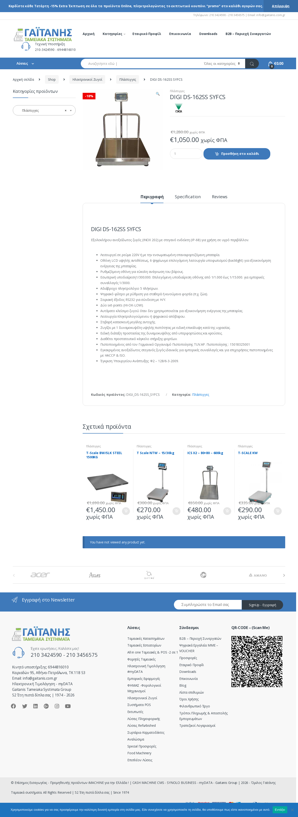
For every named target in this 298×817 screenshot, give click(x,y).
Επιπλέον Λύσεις (139, 760)
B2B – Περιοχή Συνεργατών (248, 33)
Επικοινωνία (180, 33)
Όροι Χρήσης (188, 699)
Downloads (208, 33)
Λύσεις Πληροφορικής (143, 718)
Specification (187, 197)
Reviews (219, 197)
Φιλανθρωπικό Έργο (194, 706)
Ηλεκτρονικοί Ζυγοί (87, 79)
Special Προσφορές (141, 746)
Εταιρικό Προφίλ (146, 33)
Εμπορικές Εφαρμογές (143, 678)
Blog (182, 685)
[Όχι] (292, 809)
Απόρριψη (280, 6)
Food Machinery (139, 753)
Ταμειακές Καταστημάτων (146, 638)
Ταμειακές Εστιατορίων (144, 645)
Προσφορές (188, 658)
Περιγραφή (152, 197)
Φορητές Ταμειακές (141, 659)
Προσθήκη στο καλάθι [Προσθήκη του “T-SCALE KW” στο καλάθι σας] (277, 511)
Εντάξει (280, 809)
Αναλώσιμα (135, 739)
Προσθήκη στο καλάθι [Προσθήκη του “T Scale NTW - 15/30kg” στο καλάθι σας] (176, 511)
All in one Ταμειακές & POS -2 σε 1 (152, 652)
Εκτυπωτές (135, 711)
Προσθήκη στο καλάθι (240, 153)
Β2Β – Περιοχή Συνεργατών (200, 638)
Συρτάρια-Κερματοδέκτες (145, 732)
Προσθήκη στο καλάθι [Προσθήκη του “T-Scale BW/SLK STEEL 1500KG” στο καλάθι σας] (126, 511)
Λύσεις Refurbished (141, 725)
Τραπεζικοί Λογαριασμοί (197, 725)
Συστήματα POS (139, 704)
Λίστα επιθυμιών (191, 692)
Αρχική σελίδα (23, 79)
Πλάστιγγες (127, 79)
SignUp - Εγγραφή (262, 605)
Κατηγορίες (112, 33)
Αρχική (89, 33)
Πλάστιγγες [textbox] (43, 110)
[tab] (152, 199)
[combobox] (140, 63)
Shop (51, 79)
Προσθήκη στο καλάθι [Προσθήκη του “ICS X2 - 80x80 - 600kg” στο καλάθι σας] (227, 511)
